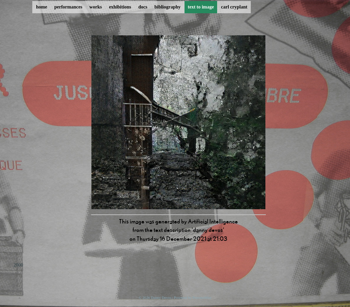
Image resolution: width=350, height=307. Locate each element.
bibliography (167, 7)
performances (68, 7)
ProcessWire (202, 297)
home (41, 7)
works (95, 7)
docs (142, 7)
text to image (201, 7)
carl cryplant (234, 7)
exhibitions (120, 7)
